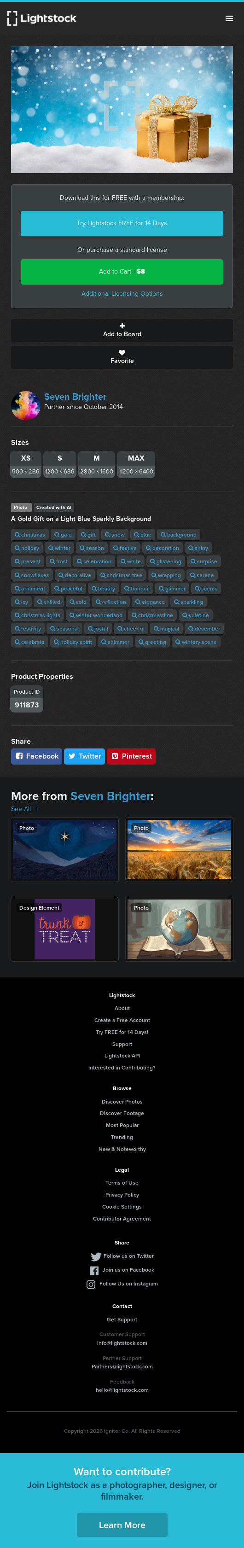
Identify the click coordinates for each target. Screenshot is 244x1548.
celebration (94, 561)
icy (21, 602)
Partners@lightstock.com (122, 1366)
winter (59, 548)
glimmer (172, 588)
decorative (74, 575)
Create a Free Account (122, 1020)
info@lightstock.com (122, 1343)
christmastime (152, 615)
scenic (206, 588)
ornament (30, 588)
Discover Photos (122, 1101)
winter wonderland (96, 615)
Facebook (36, 756)
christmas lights (37, 615)
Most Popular (122, 1125)
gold (63, 534)
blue (142, 534)
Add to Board (122, 331)
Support (122, 1044)
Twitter (85, 756)
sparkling (188, 602)
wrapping (166, 575)
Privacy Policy (122, 1194)
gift (88, 534)
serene (202, 575)
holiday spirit (73, 642)
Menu (229, 18)
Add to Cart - (122, 271)
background (179, 534)
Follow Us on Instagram (128, 1283)
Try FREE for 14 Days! (122, 1032)
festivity (28, 628)
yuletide (195, 615)
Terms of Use (122, 1182)
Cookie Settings (122, 1206)
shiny (198, 548)
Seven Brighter (75, 396)
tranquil (137, 588)
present (28, 561)
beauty (103, 588)
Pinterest (131, 756)
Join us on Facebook (128, 1269)
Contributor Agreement (122, 1218)
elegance (150, 602)
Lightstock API (122, 1055)
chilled (48, 602)
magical (166, 628)
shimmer (115, 642)
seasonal (64, 628)
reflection (111, 602)
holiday (27, 548)
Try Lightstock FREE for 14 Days (122, 223)
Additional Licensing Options (122, 293)
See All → (25, 809)
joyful (98, 628)
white (131, 561)
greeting (152, 642)
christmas (30, 534)
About (122, 1008)
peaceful (68, 588)
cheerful (131, 628)
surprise (204, 561)
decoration (162, 548)
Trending (122, 1137)
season (92, 548)
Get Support (122, 1319)
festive (125, 548)
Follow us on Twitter (129, 1256)
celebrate (30, 642)
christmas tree (121, 575)
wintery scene (196, 642)
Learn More (122, 1524)
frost (59, 561)
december (204, 628)
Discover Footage (122, 1113)
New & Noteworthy (122, 1149)
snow (115, 534)
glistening (165, 561)
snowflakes (32, 575)
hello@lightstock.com (122, 1390)
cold (78, 602)
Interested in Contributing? (122, 1067)
